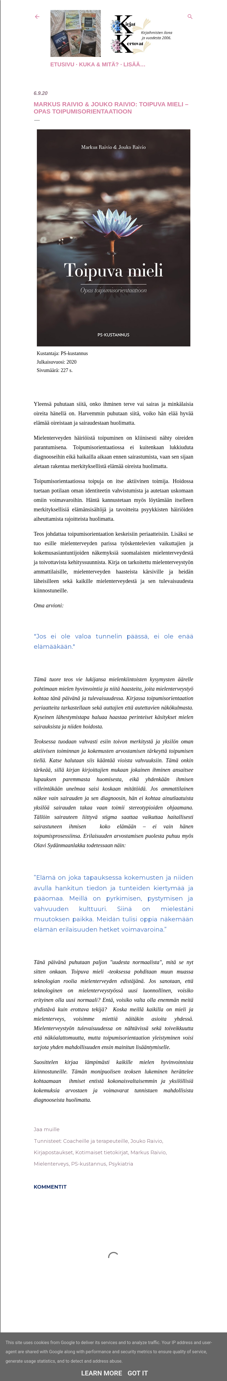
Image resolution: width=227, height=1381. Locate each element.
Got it (137, 1373)
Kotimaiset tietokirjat (101, 1152)
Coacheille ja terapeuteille (95, 1141)
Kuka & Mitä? (99, 64)
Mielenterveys (51, 1164)
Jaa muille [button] (47, 1129)
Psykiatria (121, 1164)
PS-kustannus (88, 1164)
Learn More (101, 1373)
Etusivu (62, 64)
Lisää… (134, 64)
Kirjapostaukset (53, 1152)
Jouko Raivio (146, 1141)
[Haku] (190, 15)
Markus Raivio (148, 1152)
